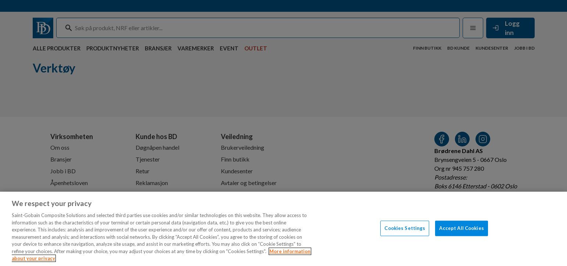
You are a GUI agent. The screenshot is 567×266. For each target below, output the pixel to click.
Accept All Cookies (461, 228)
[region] (283, 229)
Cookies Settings (404, 228)
